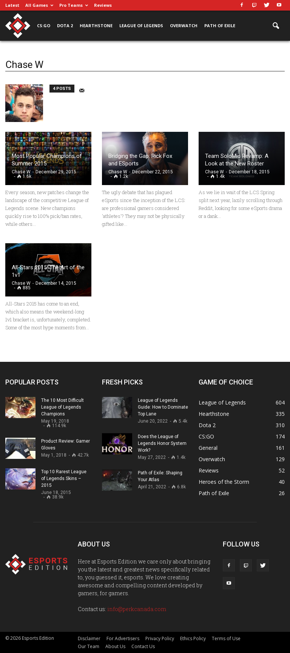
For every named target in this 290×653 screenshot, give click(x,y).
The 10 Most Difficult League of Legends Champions (62, 407)
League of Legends (141, 25)
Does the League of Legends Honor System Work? (162, 443)
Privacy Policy (159, 638)
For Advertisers (122, 638)
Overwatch (183, 25)
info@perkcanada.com (136, 609)
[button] (276, 26)
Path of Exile (219, 25)
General (208, 447)
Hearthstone (96, 25)
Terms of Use (226, 638)
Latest (12, 5)
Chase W (21, 171)
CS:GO (43, 25)
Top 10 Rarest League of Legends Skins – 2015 (63, 478)
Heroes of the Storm (224, 481)
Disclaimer (89, 638)
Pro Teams (73, 5)
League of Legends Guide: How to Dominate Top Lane (163, 407)
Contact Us (143, 646)
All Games (39, 5)
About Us (115, 646)
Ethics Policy (193, 638)
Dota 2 (65, 25)
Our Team (88, 646)
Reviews (103, 5)
